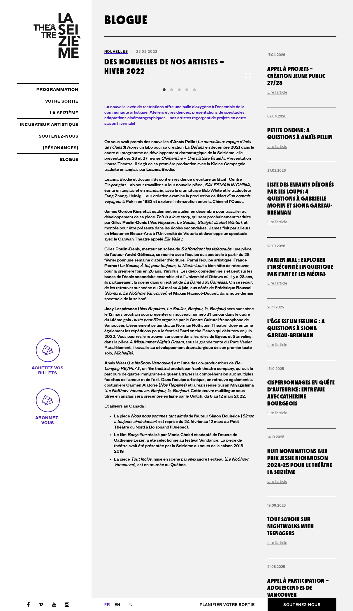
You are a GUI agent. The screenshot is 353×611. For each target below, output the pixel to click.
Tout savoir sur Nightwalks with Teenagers (290, 526)
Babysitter (137, 435)
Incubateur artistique (49, 124)
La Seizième (64, 113)
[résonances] (61, 148)
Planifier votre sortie (227, 605)
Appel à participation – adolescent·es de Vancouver (298, 588)
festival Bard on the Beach (190, 331)
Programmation (57, 89)
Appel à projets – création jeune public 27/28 (296, 76)
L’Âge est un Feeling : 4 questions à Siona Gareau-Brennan (296, 328)
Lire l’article (277, 92)
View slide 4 (186, 89)
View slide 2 (171, 89)
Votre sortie (62, 101)
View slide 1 (164, 89)
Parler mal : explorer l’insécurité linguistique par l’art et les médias (300, 267)
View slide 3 (179, 89)
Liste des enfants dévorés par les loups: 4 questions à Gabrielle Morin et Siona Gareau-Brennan (300, 198)
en (117, 605)
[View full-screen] (248, 75)
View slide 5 (194, 89)
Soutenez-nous (59, 136)
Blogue (69, 159)
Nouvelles (116, 51)
